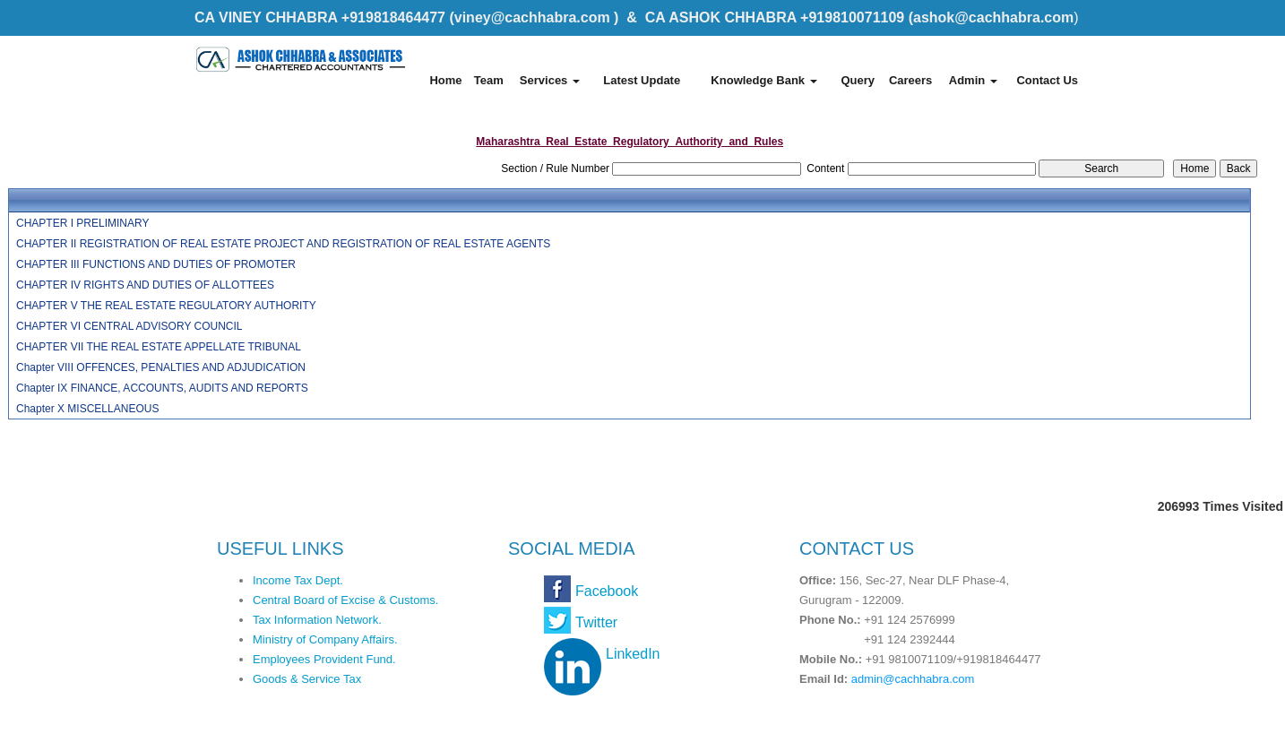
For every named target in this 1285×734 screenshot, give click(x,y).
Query (858, 80)
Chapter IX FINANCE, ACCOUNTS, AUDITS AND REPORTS (162, 388)
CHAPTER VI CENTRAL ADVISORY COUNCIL (129, 326)
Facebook (606, 591)
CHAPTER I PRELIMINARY (82, 223)
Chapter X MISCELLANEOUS (87, 408)
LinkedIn (633, 653)
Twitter (596, 622)
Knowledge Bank (763, 80)
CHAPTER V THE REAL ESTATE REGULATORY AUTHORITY (166, 305)
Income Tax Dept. (298, 580)
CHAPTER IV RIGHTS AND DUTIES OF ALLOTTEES (145, 285)
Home (445, 80)
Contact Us (1047, 80)
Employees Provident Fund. (324, 659)
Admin (973, 80)
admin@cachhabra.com (912, 679)
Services (550, 80)
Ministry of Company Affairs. (325, 639)
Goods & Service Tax (307, 679)
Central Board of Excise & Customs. (345, 600)
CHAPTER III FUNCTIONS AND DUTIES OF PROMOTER (156, 264)
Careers (910, 80)
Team (489, 80)
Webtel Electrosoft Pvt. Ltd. (1010, 714)
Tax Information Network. (317, 619)
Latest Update (641, 80)
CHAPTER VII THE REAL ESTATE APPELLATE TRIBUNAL (158, 347)
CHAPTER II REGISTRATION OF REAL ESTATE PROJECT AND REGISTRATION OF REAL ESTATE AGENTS (283, 243)
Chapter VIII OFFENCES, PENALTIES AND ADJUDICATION (161, 367)
